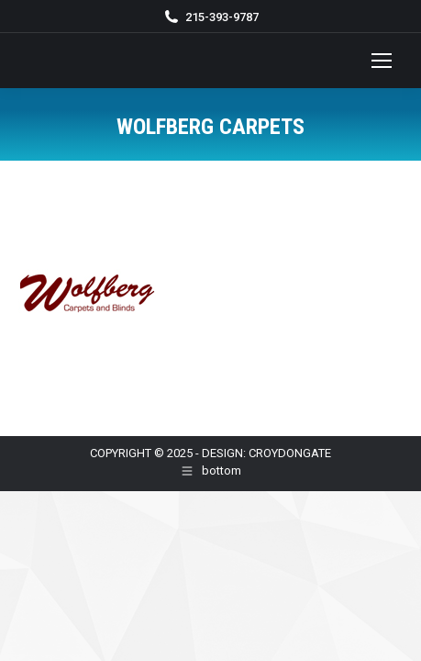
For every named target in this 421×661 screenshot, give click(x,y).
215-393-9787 (222, 17)
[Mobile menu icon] (382, 61)
